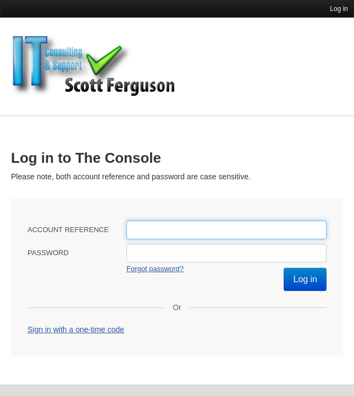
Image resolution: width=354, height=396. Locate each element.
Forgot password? (155, 269)
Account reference (68, 230)
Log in (339, 9)
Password (48, 253)
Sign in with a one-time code (75, 329)
